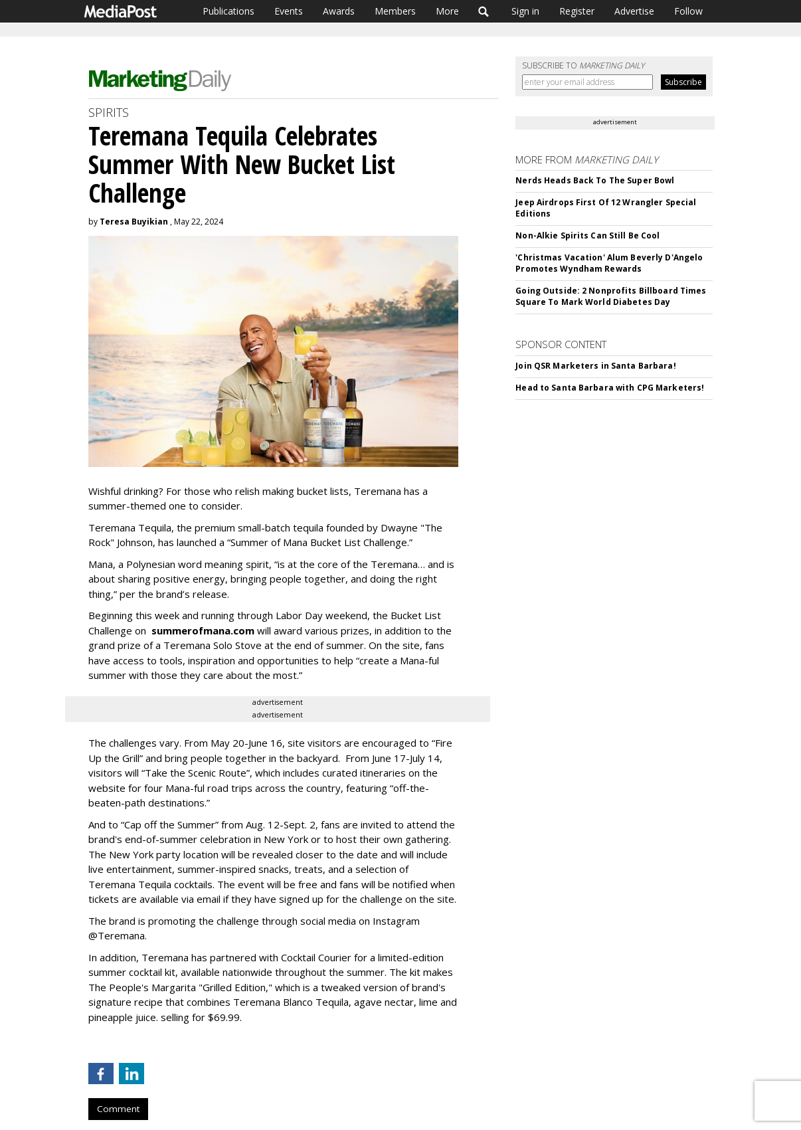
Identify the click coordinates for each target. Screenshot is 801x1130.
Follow (688, 11)
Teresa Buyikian (134, 221)
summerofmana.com (202, 630)
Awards (339, 11)
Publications (228, 11)
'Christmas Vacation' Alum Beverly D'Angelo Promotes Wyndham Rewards (609, 263)
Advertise (634, 11)
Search (484, 11)
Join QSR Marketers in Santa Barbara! (595, 365)
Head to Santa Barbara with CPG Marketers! (609, 387)
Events (288, 11)
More (447, 11)
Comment (118, 1109)
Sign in (525, 11)
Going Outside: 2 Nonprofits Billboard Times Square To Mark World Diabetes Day (610, 296)
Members (395, 11)
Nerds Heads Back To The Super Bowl (594, 180)
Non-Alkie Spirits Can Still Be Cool (587, 235)
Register (576, 11)
